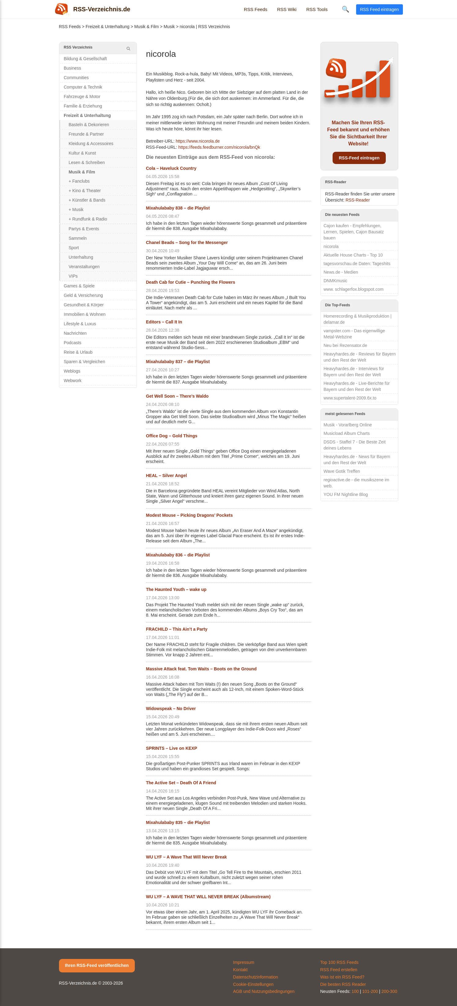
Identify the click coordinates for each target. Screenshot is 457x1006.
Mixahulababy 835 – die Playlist (178, 822)
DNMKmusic (336, 280)
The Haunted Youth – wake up (176, 589)
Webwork (73, 380)
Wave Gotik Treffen (342, 471)
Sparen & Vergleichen (84, 361)
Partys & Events (84, 228)
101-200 (370, 991)
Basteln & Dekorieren (89, 124)
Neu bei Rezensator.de (345, 345)
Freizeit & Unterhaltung (107, 26)
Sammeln (78, 238)
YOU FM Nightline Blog (346, 494)
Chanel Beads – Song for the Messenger (187, 242)
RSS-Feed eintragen (359, 157)
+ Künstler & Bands (87, 200)
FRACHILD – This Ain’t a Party (177, 629)
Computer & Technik (83, 87)
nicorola (331, 246)
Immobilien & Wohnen (85, 314)
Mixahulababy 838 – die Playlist (178, 208)
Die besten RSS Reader (343, 984)
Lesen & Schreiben (87, 162)
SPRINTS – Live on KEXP (171, 748)
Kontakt (240, 969)
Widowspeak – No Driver (171, 708)
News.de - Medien (341, 272)
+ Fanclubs (79, 181)
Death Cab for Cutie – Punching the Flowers (190, 282)
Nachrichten (75, 333)
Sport (74, 247)
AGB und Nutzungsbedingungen (264, 991)
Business (72, 68)
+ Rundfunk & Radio (88, 219)
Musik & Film (146, 26)
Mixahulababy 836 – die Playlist (178, 554)
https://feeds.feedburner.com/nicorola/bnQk (219, 147)
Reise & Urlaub (78, 352)
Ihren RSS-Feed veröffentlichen (97, 965)
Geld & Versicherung (83, 295)
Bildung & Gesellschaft (85, 58)
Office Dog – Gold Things (171, 435)
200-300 (389, 991)
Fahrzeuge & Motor (82, 96)
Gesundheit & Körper (84, 304)
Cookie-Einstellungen (253, 984)
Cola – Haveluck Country (171, 168)
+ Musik (76, 209)
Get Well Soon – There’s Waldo (177, 396)
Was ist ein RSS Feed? (342, 977)
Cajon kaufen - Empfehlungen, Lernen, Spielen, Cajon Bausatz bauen (354, 231)
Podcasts (73, 342)
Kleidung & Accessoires (91, 143)
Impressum (243, 962)
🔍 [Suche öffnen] (345, 9)
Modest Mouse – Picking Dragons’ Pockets (189, 515)
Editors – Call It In (164, 321)
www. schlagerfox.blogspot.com (354, 289)
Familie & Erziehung (83, 106)
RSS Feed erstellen (338, 969)
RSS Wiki (287, 9)
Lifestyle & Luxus (80, 323)
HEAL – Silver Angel (166, 475)
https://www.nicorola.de (198, 141)
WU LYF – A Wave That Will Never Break (186, 857)
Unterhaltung (81, 257)
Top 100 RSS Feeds (339, 962)
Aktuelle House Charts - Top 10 (353, 255)
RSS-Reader (357, 200)
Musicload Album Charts (347, 433)
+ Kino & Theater (85, 190)
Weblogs (72, 371)
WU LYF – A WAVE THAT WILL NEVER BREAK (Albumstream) (208, 896)
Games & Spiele (79, 285)
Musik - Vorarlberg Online (348, 424)
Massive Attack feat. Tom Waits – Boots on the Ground (201, 668)
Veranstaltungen (84, 266)
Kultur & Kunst (82, 153)
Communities (76, 77)
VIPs (73, 276)
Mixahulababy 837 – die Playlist (178, 361)
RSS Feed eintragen (379, 9)
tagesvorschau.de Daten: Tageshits (357, 263)
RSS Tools (317, 9)
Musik (169, 26)
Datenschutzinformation (255, 977)
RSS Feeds (255, 9)
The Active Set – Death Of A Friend (181, 782)
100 (355, 991)
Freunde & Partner (86, 134)
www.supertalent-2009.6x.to (350, 397)
